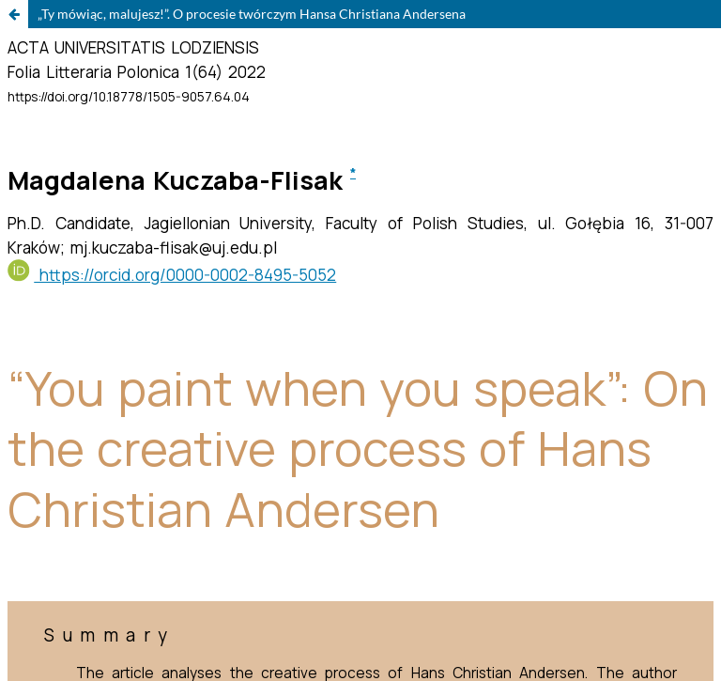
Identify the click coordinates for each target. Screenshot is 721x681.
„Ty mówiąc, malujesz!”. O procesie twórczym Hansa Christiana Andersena (252, 14)
